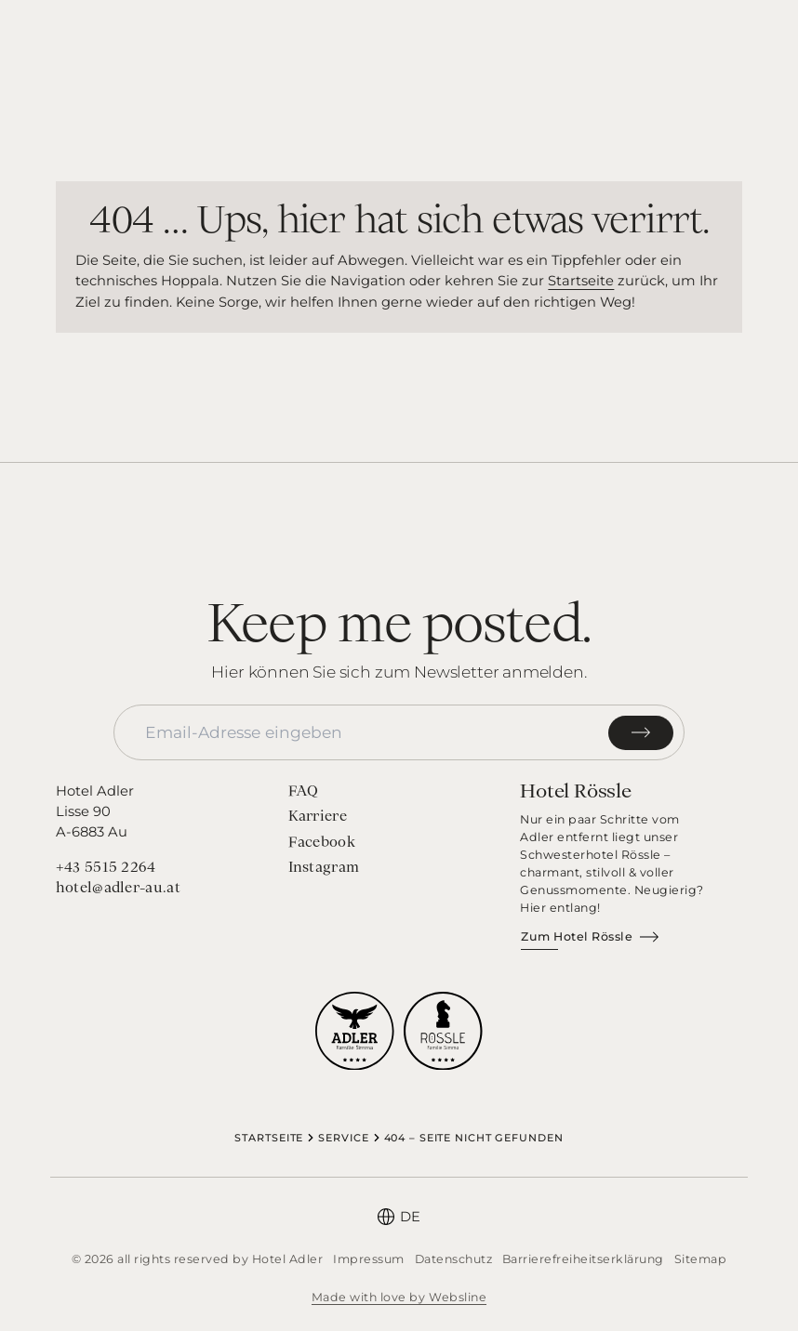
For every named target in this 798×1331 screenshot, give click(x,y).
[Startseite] (399, 41)
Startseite (581, 280)
